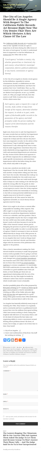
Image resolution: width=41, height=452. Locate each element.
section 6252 (7, 55)
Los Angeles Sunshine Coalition (14, 6)
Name (5, 394)
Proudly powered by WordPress (11, 449)
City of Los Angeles (15, 349)
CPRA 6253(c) (17, 351)
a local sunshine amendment (26, 258)
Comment (7, 371)
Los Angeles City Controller (16, 352)
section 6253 (32, 43)
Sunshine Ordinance (14, 354)
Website (6, 409)
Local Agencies (26, 351)
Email (5, 401)
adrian (20, 347)
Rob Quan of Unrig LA (10, 288)
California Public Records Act (16, 43)
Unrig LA (23, 354)
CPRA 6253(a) (9, 351)
